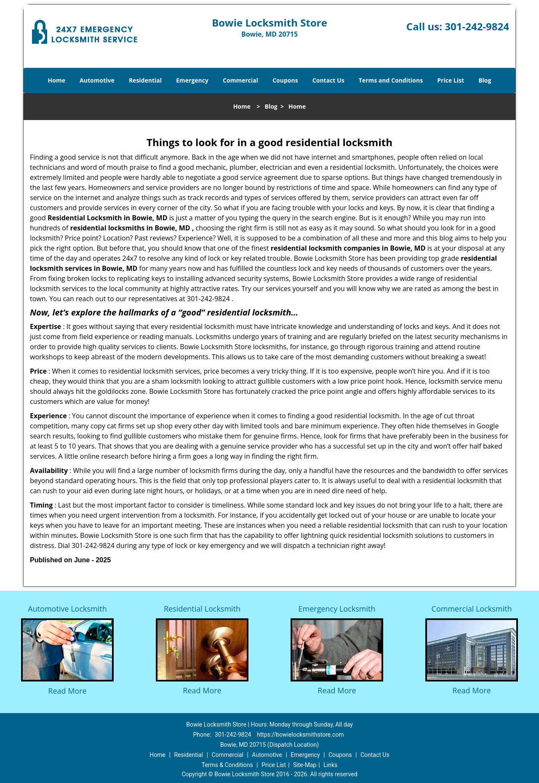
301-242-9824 (477, 26)
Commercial (240, 80)
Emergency (192, 80)
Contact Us (328, 80)
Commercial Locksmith (472, 609)
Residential (145, 80)
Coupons (285, 80)
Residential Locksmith (202, 609)
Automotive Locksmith (67, 609)
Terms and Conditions (391, 80)
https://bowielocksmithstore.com (300, 734)
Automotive (97, 80)
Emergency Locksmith (337, 609)
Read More (67, 691)
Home (56, 80)
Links (330, 765)
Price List (450, 80)
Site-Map (304, 765)
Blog (484, 80)
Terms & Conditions (227, 765)
